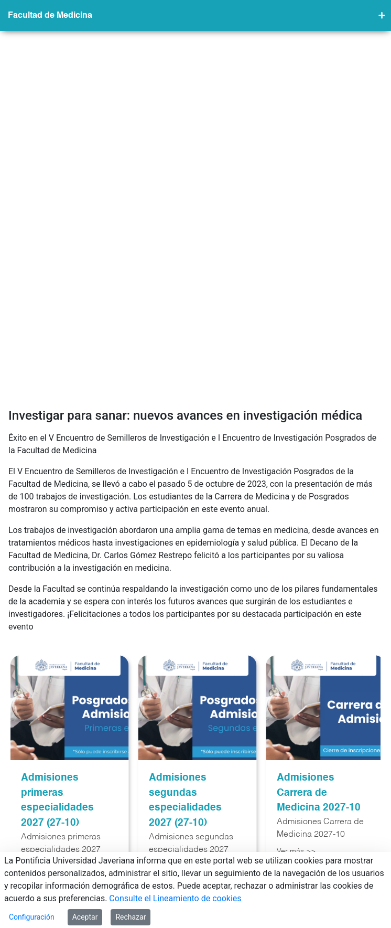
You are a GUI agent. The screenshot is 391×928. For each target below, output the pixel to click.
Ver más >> (296, 628)
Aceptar (85, 917)
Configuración (32, 917)
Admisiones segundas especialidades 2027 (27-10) (185, 577)
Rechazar (130, 917)
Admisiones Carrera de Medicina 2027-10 (319, 570)
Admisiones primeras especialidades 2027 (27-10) (57, 577)
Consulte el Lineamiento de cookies (175, 898)
